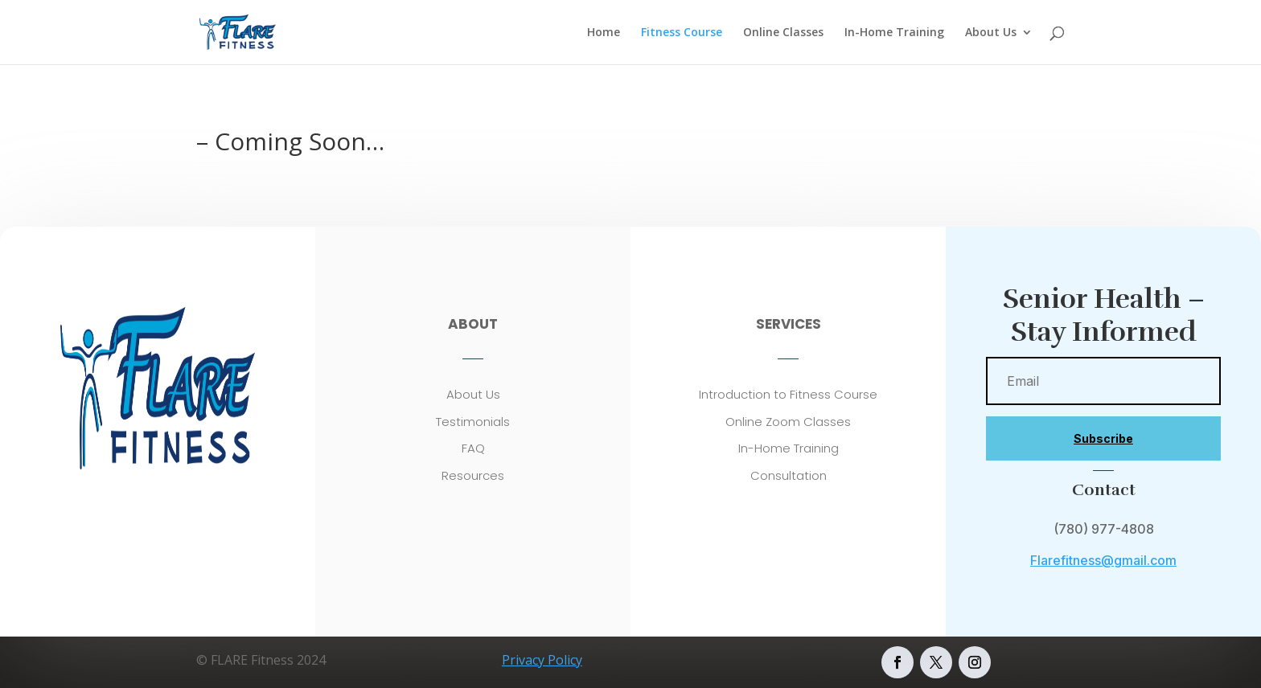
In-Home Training (894, 33)
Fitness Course (681, 33)
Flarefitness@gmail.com (1103, 560)
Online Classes (783, 33)
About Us (991, 33)
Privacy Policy (542, 660)
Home (603, 33)
